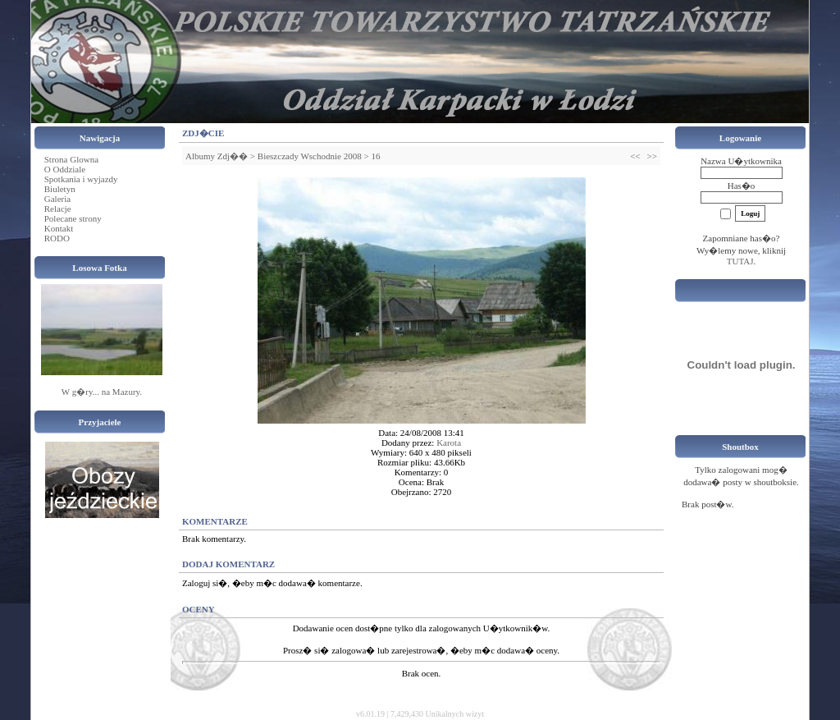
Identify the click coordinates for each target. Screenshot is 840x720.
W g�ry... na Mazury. (102, 392)
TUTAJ (740, 261)
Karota (448, 442)
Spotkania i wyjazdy (81, 179)
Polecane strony (73, 218)
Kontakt (58, 228)
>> (652, 156)
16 (375, 156)
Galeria (57, 199)
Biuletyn (59, 189)
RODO (57, 238)
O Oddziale (64, 169)
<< (635, 156)
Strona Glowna (71, 159)
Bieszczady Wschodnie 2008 (310, 156)
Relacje (57, 208)
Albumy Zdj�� (216, 156)
